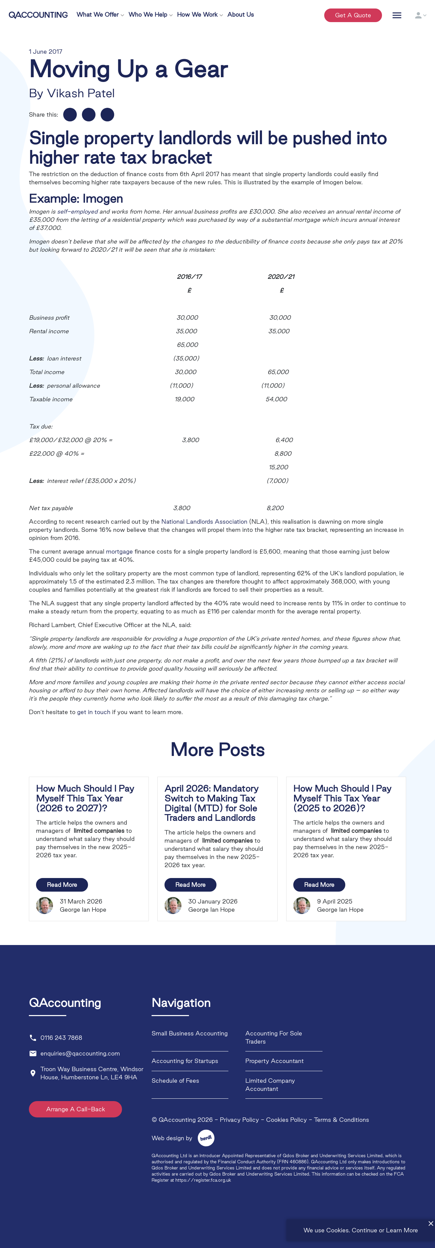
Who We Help (147, 14)
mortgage (119, 551)
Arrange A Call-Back (76, 1109)
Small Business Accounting (190, 1033)
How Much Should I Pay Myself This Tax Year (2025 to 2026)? (342, 798)
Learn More (402, 1230)
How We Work (197, 14)
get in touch (93, 712)
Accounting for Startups (185, 1061)
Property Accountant (274, 1061)
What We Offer (97, 14)
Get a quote (353, 15)
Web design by (179, 1138)
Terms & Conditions (341, 1119)
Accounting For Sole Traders (273, 1037)
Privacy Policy (239, 1119)
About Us (240, 14)
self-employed (77, 211)
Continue (364, 1230)
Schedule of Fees (175, 1080)
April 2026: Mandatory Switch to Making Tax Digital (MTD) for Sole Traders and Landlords (211, 803)
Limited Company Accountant (270, 1084)
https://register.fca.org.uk (203, 1180)
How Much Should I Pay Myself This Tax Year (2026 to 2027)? (85, 798)
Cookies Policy (286, 1119)
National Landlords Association (204, 521)
